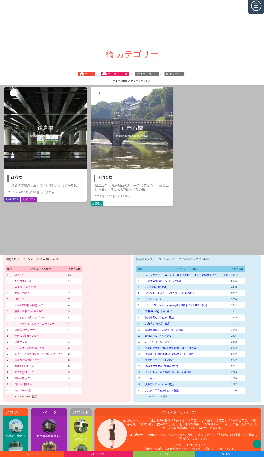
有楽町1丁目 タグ (24, 366)
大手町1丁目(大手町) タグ (29, 305)
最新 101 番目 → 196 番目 (29, 311)
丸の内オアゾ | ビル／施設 (159, 360)
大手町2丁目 (29, 199)
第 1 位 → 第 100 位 (25, 287)
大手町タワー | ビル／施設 (159, 384)
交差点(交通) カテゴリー (28, 372)
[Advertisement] (132, 24)
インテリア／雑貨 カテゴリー (31, 347)
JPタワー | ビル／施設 (157, 341)
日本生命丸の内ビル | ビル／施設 (163, 281)
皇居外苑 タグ (22, 378)
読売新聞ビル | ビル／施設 (159, 317)
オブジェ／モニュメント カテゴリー (34, 323)
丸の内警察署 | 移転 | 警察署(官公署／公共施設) (171, 347)
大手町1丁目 (12, 199)
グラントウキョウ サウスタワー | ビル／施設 (169, 293)
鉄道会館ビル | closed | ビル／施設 (164, 329)
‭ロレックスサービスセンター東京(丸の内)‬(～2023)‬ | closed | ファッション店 (186, 275)
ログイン (19, 275)
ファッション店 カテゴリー (29, 317)
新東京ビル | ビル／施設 (158, 335)
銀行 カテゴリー (23, 299)
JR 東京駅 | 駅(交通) (156, 287)
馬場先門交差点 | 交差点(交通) (161, 366)
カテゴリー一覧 (23, 390)
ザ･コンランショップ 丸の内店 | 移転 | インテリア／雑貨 (176, 305)
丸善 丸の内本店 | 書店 (157, 323)
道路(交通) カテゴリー (27, 335)
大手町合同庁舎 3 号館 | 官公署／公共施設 (168, 372)
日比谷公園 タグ (23, 384)
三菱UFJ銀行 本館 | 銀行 (158, 311)
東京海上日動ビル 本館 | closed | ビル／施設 (169, 354)
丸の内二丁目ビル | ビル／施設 (162, 390)
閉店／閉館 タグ (23, 293)
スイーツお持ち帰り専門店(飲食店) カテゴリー (40, 354)
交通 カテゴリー (23, 341)
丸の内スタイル (23, 281)
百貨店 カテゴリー (25, 329)
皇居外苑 (97, 203)
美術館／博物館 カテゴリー (29, 360)
